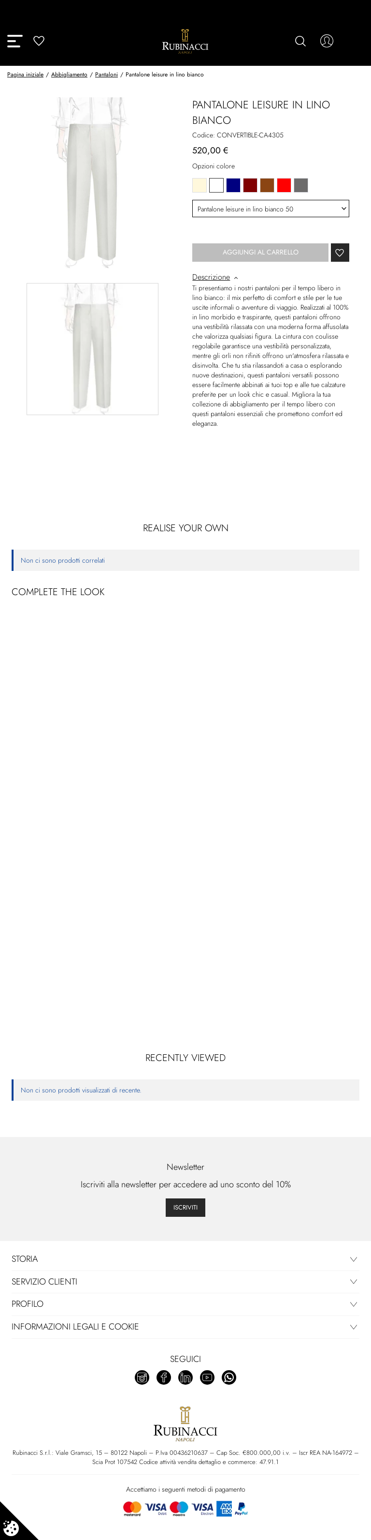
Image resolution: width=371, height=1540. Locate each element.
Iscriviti (185, 1207)
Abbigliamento (69, 74)
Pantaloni (106, 74)
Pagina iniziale (25, 74)
